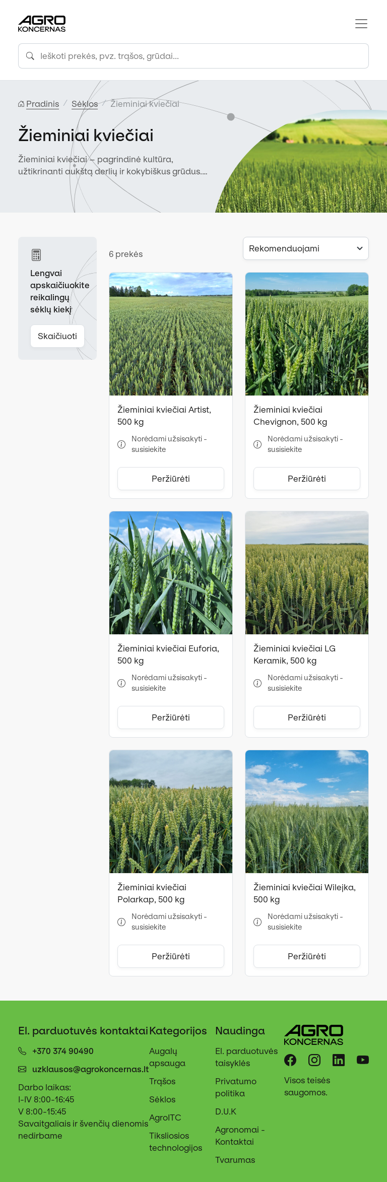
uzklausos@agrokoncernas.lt (90, 1069)
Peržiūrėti (171, 479)
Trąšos (162, 1081)
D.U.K (225, 1111)
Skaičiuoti (57, 336)
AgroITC (165, 1117)
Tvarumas (235, 1160)
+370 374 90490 (63, 1051)
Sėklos (162, 1099)
